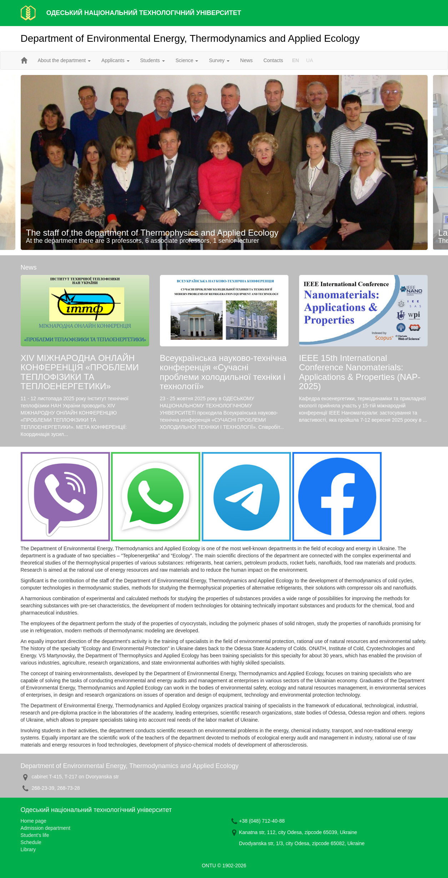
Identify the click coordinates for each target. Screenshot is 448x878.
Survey (219, 60)
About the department (64, 60)
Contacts (273, 60)
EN (295, 60)
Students (152, 60)
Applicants (115, 60)
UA (309, 60)
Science (187, 60)
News (246, 60)
